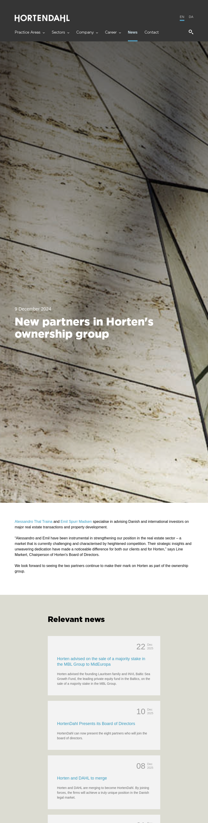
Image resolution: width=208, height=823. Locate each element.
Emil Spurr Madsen (76, 522)
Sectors (60, 33)
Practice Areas (30, 33)
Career (113, 33)
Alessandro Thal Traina (33, 522)
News (133, 32)
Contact (151, 33)
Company (87, 33)
